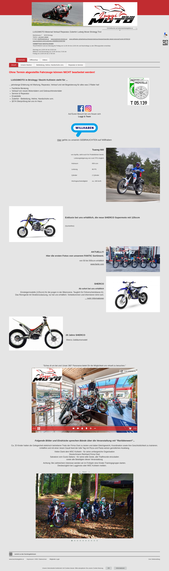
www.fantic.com (97, 264)
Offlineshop (34, 60)
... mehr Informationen (94, 298)
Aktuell (13, 65)
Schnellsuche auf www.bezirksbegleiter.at (120, 28)
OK (109, 568)
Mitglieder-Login (55, 559)
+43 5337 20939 (43, 37)
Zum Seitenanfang (154, 559)
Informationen (120, 568)
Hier (59, 140)
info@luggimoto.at (43, 39)
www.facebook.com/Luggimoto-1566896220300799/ (49, 41)
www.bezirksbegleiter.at (16, 559)
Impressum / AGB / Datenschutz (37, 559)
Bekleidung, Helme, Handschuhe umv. (50, 65)
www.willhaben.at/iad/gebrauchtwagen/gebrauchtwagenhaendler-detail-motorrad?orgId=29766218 (99, 39)
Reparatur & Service (75, 65)
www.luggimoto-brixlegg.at (59, 39)
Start (84, 472)
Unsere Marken (26, 65)
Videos (44, 60)
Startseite (21, 60)
